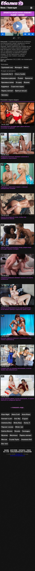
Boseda (17, 431)
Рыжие (20, 78)
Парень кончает (7, 91)
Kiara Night (5, 414)
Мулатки (4, 435)
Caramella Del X (7, 74)
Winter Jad (19, 427)
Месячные (13, 435)
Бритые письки (21, 91)
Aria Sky (17, 418)
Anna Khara (26, 414)
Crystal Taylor (14, 439)
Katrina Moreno (6, 431)
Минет (26, 67)
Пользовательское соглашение (21, 452)
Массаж (4, 439)
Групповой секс (7, 67)
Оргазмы (4, 95)
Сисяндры (26, 431)
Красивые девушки (8, 78)
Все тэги (6, 452)
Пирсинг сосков (7, 427)
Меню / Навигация (8, 7)
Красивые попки (7, 82)
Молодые (18, 67)
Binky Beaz (18, 423)
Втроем (26, 82)
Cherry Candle (20, 74)
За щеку (19, 82)
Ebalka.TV (19, 454)
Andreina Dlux (6, 423)
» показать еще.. (17, 407)
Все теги (4, 443)
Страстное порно (17, 86)
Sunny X (27, 423)
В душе (25, 418)
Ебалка (6, 450)
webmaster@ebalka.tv (17, 455)
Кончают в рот (6, 418)
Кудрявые (5, 86)
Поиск (29, 450)
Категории (13, 450)
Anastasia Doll (26, 439)
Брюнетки (28, 78)
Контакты (22, 450)
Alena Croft (16, 414)
